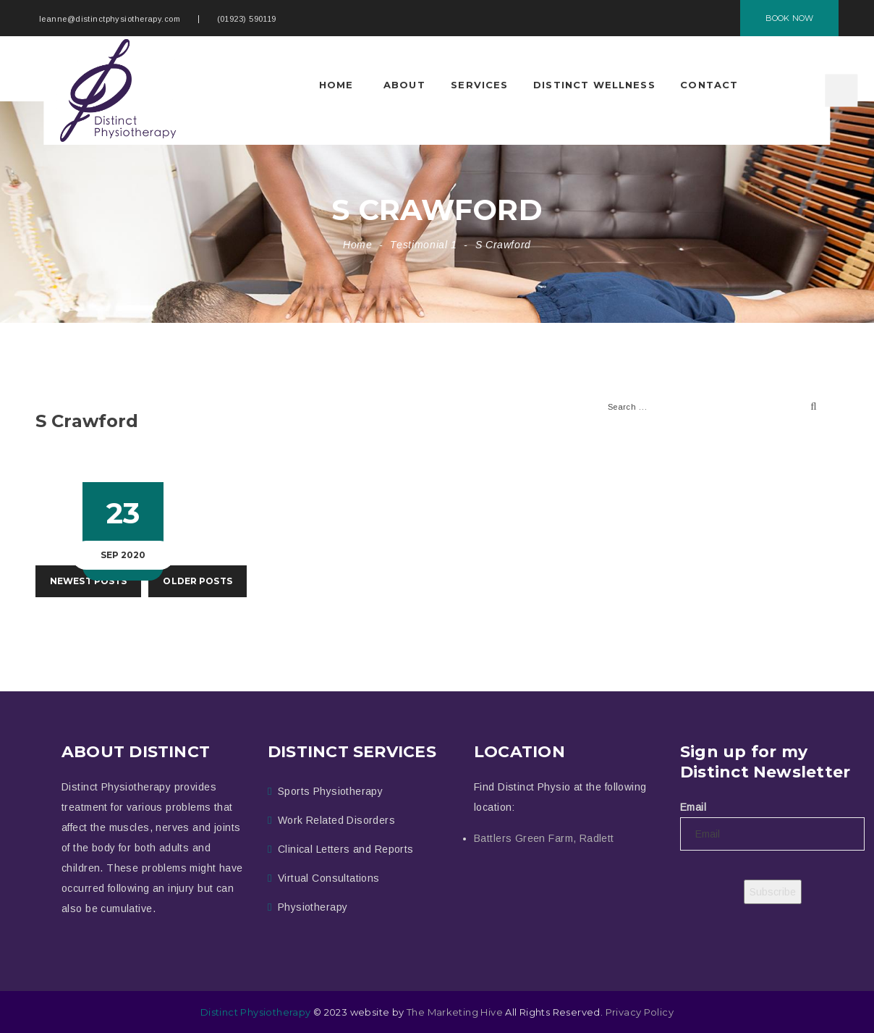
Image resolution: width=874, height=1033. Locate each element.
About (404, 84)
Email (693, 807)
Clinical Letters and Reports (346, 849)
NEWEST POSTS (88, 580)
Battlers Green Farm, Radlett (544, 838)
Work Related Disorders (336, 820)
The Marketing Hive (455, 1012)
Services (479, 84)
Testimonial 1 (423, 244)
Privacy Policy (640, 1012)
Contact (709, 84)
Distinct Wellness (594, 84)
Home (336, 84)
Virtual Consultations (329, 878)
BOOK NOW (789, 18)
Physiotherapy (312, 907)
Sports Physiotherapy (330, 791)
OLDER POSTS (197, 580)
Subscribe (773, 892)
